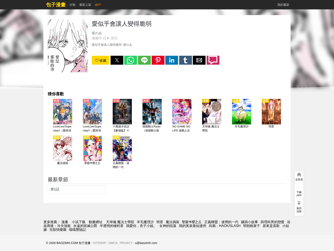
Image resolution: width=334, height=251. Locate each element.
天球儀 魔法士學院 (120, 222)
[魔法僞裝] (62, 152)
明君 (159, 222)
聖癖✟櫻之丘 (192, 222)
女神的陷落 (167, 226)
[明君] (271, 116)
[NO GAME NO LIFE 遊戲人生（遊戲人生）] (181, 116)
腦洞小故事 (249, 222)
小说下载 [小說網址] (78, 222)
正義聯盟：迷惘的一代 (221, 222)
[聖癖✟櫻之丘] (92, 152)
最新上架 (85, 4)
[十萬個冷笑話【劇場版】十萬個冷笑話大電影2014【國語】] (122, 116)
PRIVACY (126, 243)
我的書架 (283, 4)
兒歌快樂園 (57, 229)
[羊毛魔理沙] (241, 116)
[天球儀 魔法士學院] (211, 116)
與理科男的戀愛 (272, 222)
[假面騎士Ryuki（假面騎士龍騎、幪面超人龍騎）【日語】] (152, 116)
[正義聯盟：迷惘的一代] (122, 152)
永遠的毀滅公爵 (85, 226)
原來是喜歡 (271, 226)
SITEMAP (99, 243)
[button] (117, 60)
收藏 (100, 60)
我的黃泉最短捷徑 (192, 226)
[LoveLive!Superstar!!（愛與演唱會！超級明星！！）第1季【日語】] (62, 116)
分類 (72, 4)
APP (98, 4)
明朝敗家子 (251, 226)
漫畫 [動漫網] (64, 222)
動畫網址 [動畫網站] (95, 222)
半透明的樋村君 (112, 226)
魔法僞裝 (172, 222)
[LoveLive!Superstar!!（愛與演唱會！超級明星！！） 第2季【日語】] (92, 116)
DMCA (113, 243)
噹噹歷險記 (77, 229)
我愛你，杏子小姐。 (141, 226)
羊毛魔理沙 (145, 222)
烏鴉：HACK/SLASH (224, 226)
